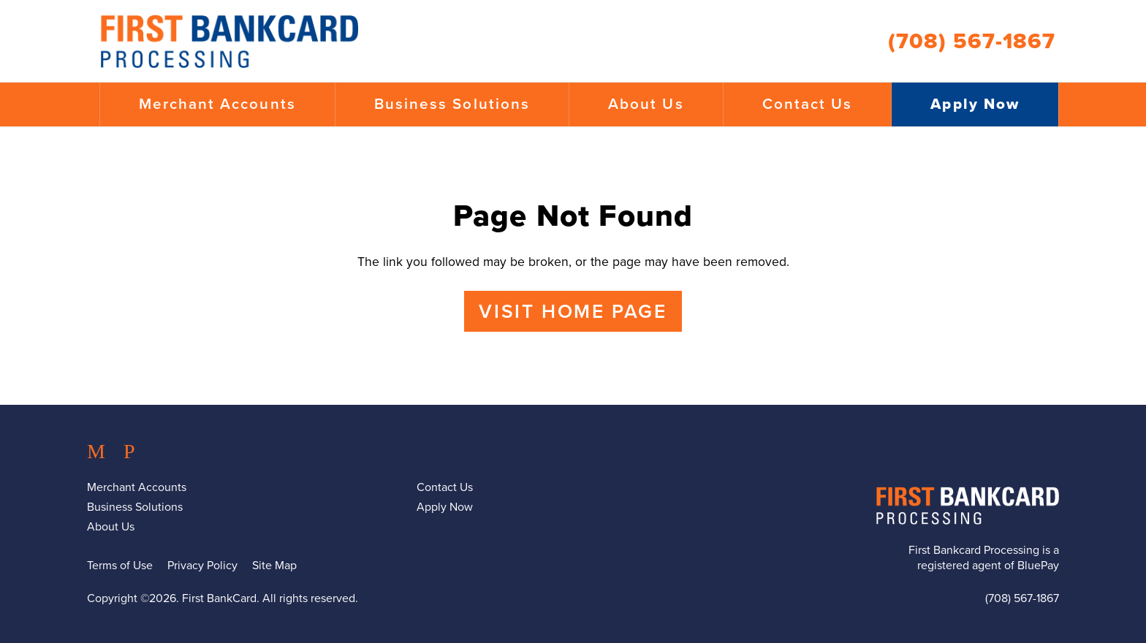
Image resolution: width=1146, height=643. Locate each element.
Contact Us (807, 104)
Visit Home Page (573, 312)
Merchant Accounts (217, 104)
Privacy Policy (202, 565)
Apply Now (975, 104)
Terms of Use (120, 565)
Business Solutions (452, 104)
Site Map (274, 565)
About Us (646, 104)
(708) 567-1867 (971, 42)
